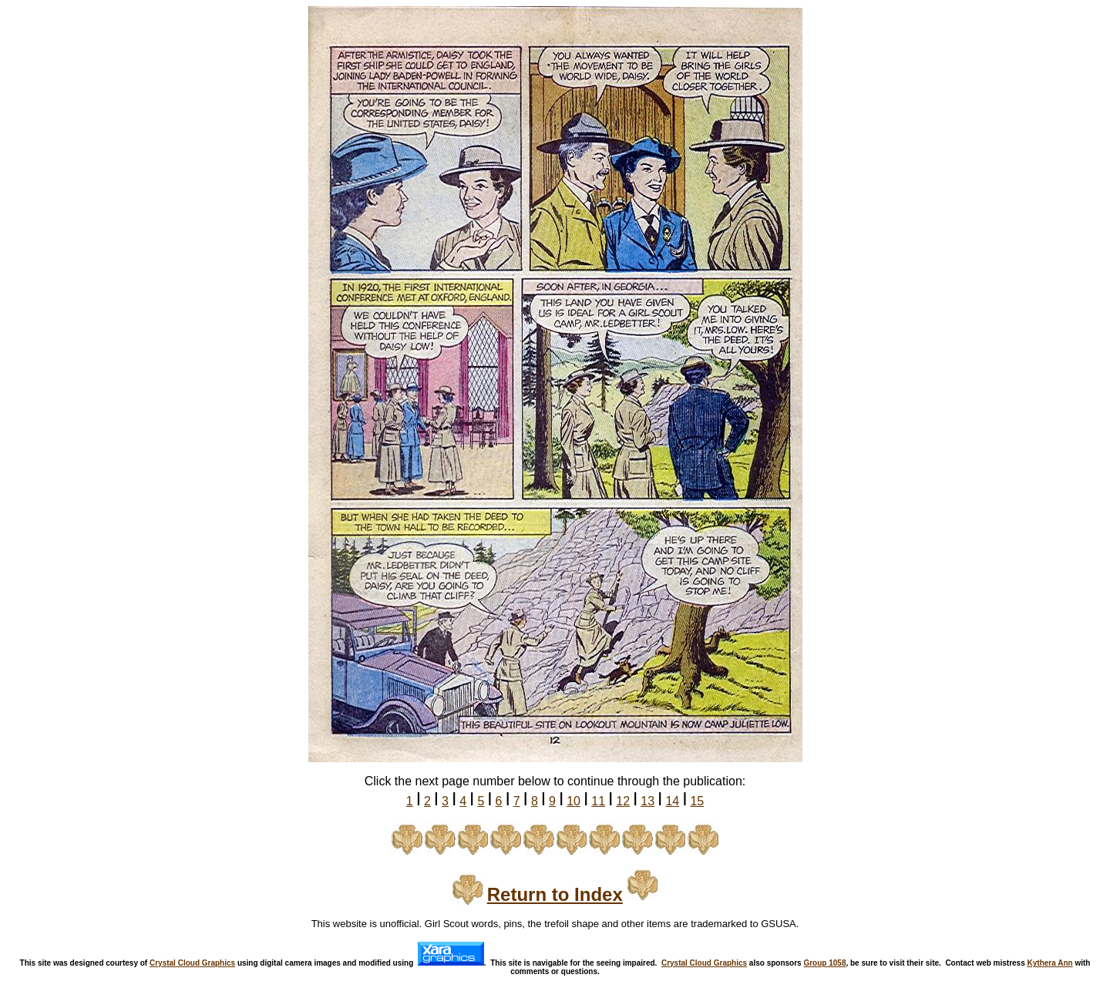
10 (573, 801)
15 (697, 801)
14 (672, 801)
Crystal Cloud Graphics (192, 963)
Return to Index (555, 894)
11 (598, 801)
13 (647, 801)
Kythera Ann (1050, 963)
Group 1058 (824, 963)
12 (623, 801)
